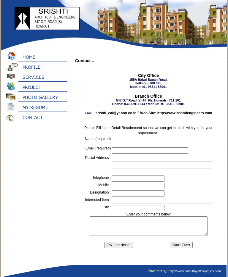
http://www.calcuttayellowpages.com (195, 271)
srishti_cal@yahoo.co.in (116, 113)
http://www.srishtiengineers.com (184, 113)
